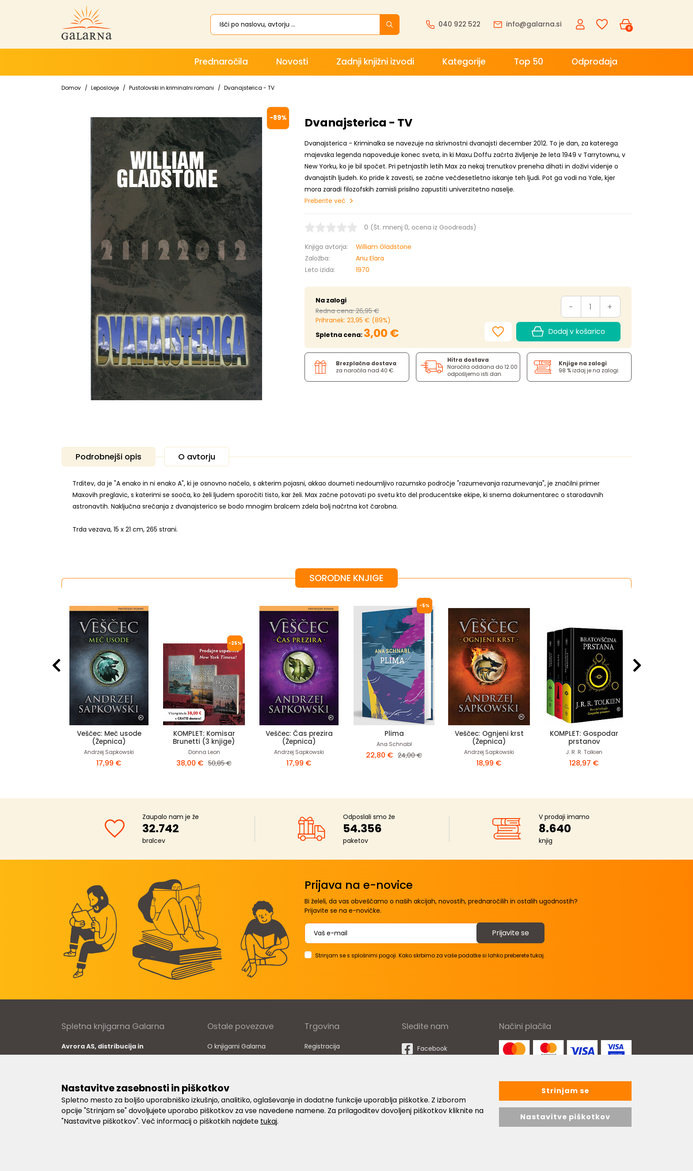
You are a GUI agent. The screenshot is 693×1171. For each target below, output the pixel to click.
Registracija (322, 1046)
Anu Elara (370, 258)
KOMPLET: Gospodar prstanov (584, 737)
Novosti (292, 62)
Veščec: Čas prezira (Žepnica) (299, 737)
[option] (109, 686)
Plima (394, 733)
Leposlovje (105, 88)
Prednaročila (221, 62)
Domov (71, 88)
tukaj (268, 1121)
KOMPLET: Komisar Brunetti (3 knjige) (204, 737)
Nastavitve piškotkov (565, 1117)
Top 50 (528, 62)
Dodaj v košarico (568, 331)
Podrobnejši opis (108, 456)
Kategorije (464, 62)
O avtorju (196, 456)
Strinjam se (565, 1091)
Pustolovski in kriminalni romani (171, 88)
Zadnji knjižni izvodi (375, 62)
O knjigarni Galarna (236, 1046)
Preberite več (325, 200)
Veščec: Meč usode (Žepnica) (109, 737)
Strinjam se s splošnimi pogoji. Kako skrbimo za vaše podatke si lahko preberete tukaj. (430, 955)
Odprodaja (594, 62)
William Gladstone (383, 246)
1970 (362, 269)
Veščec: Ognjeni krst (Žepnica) (489, 737)
